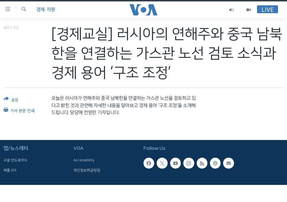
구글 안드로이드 (15, 160)
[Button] (11, 100)
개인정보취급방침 (86, 170)
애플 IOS (10, 170)
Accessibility (83, 160)
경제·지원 (45, 9)
